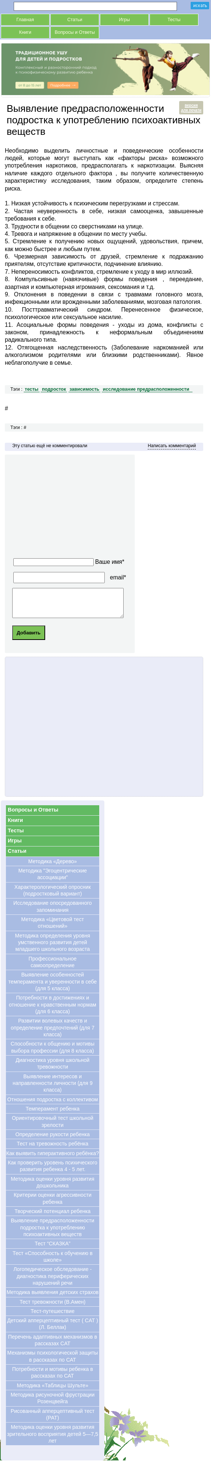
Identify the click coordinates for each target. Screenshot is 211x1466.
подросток (54, 389)
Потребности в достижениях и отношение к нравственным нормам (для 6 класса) (52, 1010)
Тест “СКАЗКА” (52, 1249)
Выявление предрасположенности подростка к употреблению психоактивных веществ (52, 1233)
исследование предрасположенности (146, 389)
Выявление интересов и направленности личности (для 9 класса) (53, 1089)
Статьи (75, 19)
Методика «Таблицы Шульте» (52, 1391)
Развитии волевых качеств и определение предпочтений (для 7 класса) (52, 1033)
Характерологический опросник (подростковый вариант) (52, 896)
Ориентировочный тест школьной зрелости (52, 1127)
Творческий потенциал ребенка (52, 1217)
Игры (124, 19)
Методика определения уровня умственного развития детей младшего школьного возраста (52, 948)
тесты (31, 389)
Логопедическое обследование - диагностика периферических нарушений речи (52, 1281)
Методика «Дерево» (52, 867)
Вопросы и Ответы (75, 32)
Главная (25, 19)
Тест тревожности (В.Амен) (53, 1307)
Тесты (174, 19)
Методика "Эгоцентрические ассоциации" (52, 879)
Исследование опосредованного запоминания (52, 912)
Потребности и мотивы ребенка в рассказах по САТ (52, 1378)
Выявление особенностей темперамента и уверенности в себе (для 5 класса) (53, 987)
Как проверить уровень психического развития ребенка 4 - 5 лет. (52, 1171)
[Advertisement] (81, 508)
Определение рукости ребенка (53, 1140)
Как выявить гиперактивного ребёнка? (52, 1159)
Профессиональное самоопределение (53, 967)
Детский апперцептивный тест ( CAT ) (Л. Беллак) (52, 1329)
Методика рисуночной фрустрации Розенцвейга (53, 1403)
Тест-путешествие (53, 1317)
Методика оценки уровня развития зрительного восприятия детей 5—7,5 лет (52, 1439)
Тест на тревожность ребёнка (52, 1149)
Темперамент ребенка (53, 1114)
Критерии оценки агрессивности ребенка (52, 1203)
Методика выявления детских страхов (53, 1298)
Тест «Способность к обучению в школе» (53, 1262)
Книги (25, 32)
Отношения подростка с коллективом (52, 1105)
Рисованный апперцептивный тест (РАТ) (53, 1420)
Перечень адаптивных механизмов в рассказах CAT (52, 1345)
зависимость (85, 389)
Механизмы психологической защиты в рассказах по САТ (52, 1361)
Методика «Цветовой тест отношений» (52, 928)
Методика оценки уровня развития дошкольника (52, 1187)
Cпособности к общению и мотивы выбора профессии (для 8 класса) (52, 1052)
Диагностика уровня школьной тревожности (52, 1069)
